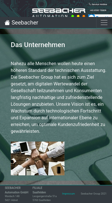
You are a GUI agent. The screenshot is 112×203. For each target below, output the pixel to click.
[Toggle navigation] (104, 22)
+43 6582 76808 (98, 10)
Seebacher (21, 22)
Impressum (68, 193)
